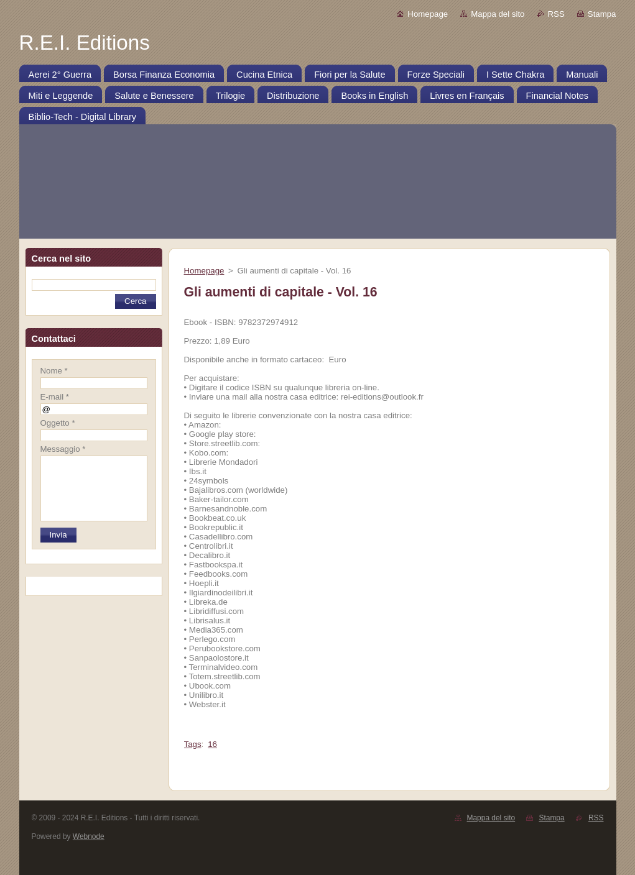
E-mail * (54, 396)
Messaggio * (63, 449)
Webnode (88, 836)
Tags (193, 744)
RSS (556, 14)
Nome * (54, 370)
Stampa (602, 14)
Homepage (427, 14)
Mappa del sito (497, 14)
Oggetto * (57, 423)
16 (212, 744)
